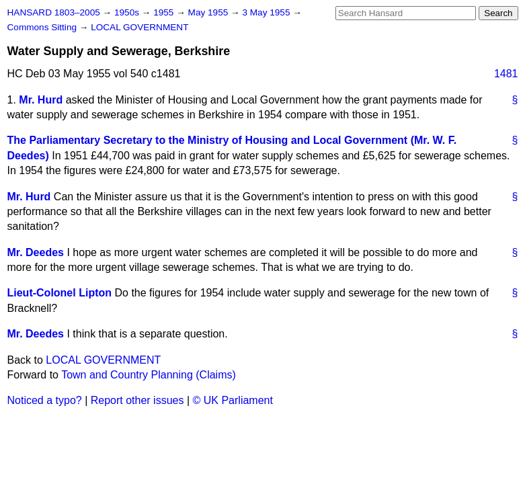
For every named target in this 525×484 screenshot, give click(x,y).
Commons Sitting (43, 27)
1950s (128, 12)
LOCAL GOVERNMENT (139, 27)
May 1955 (209, 12)
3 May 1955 (267, 12)
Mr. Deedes (35, 252)
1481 (506, 73)
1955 (164, 12)
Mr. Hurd (41, 100)
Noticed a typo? (44, 400)
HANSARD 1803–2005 (53, 12)
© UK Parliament (233, 400)
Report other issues (137, 400)
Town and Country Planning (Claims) (148, 374)
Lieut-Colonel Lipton (59, 292)
